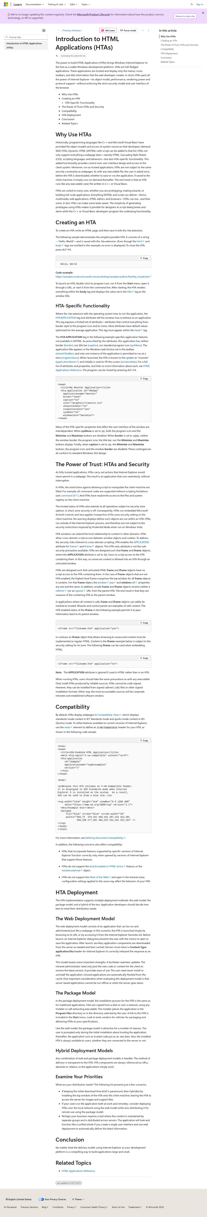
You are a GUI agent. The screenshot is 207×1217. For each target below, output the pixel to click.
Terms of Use (118, 1207)
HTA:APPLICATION (66, 317)
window (102, 582)
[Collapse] (44, 30)
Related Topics (168, 61)
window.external (71, 870)
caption (93, 345)
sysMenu (136, 345)
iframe (88, 546)
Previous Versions (71, 30)
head (137, 330)
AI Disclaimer (10, 1207)
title (129, 291)
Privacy (70, 1207)
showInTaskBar (64, 353)
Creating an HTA (169, 40)
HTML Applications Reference (78, 1170)
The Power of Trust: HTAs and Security (179, 44)
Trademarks (134, 1207)
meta (67, 727)
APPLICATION (141, 542)
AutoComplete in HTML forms (106, 866)
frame (73, 546)
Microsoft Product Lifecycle (93, 14)
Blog (44, 1207)
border (68, 345)
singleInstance (70, 357)
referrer (60, 590)
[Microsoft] (6, 4)
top (111, 582)
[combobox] (26, 37)
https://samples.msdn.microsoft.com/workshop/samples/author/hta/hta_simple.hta (102, 276)
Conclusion (166, 57)
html (139, 241)
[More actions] (148, 30)
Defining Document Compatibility (104, 837)
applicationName (66, 361)
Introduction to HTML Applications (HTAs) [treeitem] (24, 45)
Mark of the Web (99, 877)
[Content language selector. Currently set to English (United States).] (18, 1199)
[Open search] (192, 4)
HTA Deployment (169, 53)
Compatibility (167, 49)
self (133, 582)
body (58, 245)
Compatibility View (108, 714)
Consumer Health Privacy (92, 1207)
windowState (128, 361)
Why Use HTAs (168, 36)
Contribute (58, 1207)
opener (79, 590)
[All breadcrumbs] (58, 30)
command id (68, 495)
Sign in (199, 4)
